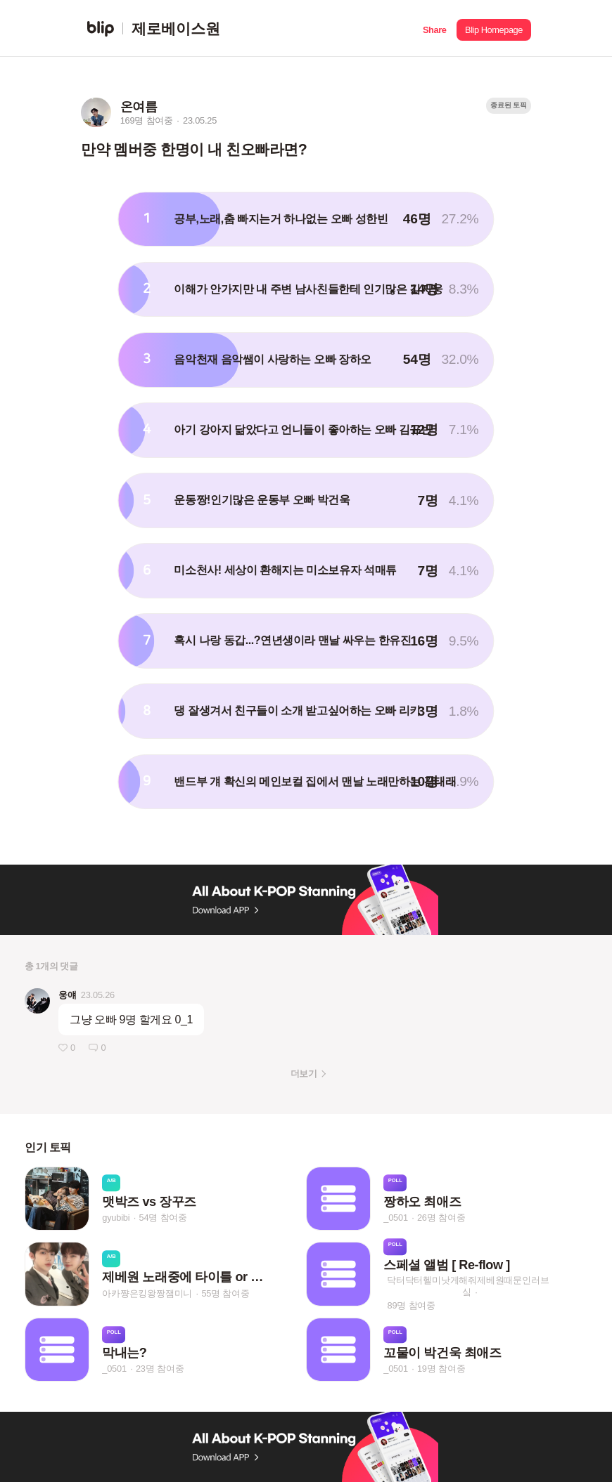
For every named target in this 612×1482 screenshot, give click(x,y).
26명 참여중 (441, 1217)
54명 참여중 (163, 1217)
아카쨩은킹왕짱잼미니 (147, 1293)
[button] (434, 28)
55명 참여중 (225, 1293)
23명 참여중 (160, 1368)
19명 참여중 (441, 1368)
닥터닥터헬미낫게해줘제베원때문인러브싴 (468, 1286)
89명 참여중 (411, 1305)
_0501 (395, 1217)
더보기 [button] (304, 1073)
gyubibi (115, 1217)
